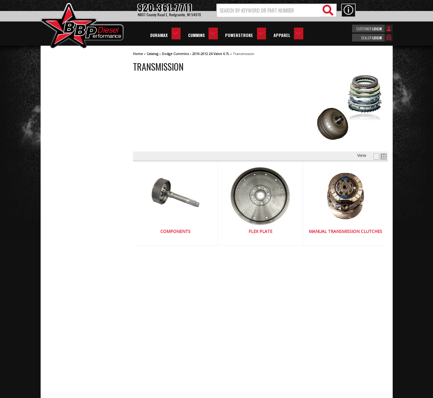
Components (175, 231)
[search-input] (268, 10)
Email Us (65, 283)
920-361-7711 (70, 295)
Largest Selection (74, 239)
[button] (276, 10)
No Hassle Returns (75, 256)
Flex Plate (260, 231)
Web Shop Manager (270, 393)
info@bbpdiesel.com (239, 364)
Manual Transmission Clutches (345, 231)
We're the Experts (74, 222)
